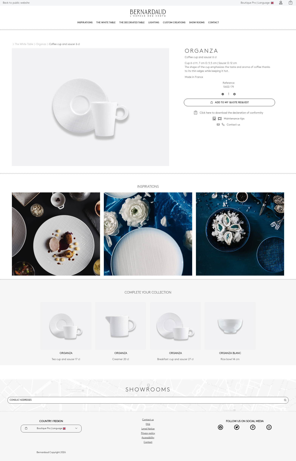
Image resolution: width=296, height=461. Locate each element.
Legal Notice (148, 429)
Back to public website (16, 3)
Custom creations (174, 23)
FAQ (148, 424)
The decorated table (132, 23)
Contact (213, 23)
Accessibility (148, 438)
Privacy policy (148, 433)
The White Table (106, 23)
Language (257, 3)
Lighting (153, 23)
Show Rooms (196, 23)
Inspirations (84, 23)
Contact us (148, 420)
